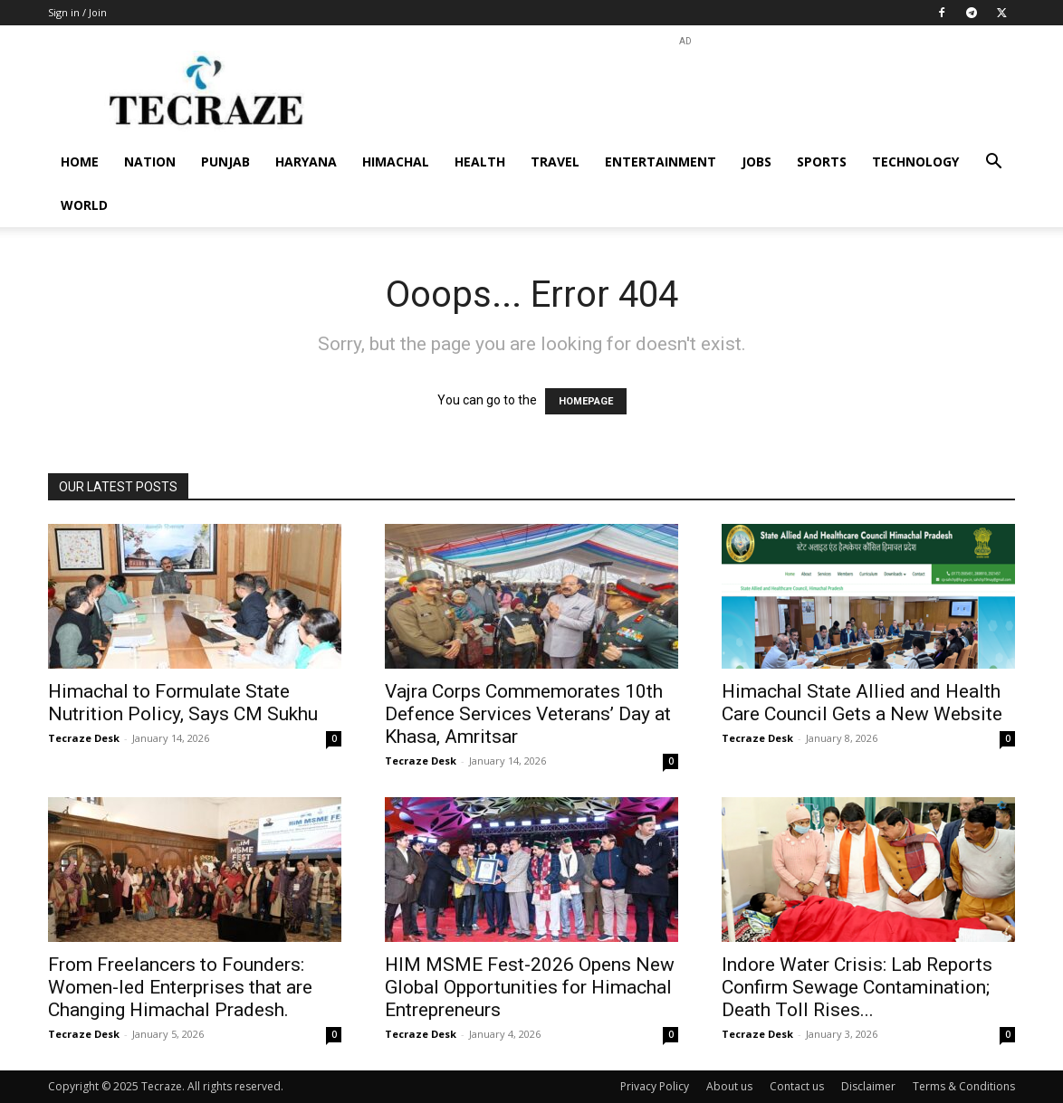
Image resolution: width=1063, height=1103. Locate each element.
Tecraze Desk (84, 738)
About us (729, 1086)
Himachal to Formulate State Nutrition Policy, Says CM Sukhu (183, 702)
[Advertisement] (685, 91)
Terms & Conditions (964, 1086)
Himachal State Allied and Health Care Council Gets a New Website (862, 702)
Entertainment (660, 161)
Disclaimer (868, 1086)
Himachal (395, 161)
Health (480, 161)
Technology (915, 161)
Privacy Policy (654, 1086)
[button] (993, 163)
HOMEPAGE (586, 401)
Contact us (797, 1086)
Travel (555, 161)
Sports (822, 161)
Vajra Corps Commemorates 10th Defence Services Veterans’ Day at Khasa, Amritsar (528, 713)
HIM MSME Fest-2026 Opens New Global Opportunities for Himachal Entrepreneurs (530, 987)
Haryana (306, 161)
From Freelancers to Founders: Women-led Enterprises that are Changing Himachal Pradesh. (180, 987)
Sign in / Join (77, 12)
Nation (150, 161)
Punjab (225, 161)
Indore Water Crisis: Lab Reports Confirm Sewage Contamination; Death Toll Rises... (857, 987)
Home (80, 161)
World (84, 205)
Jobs (756, 161)
